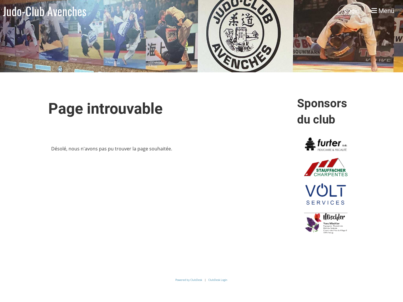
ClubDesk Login (217, 280)
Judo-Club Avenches (45, 11)
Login (352, 10)
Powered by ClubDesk (188, 280)
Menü (382, 10)
